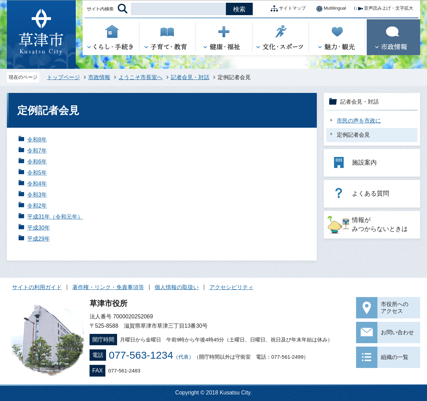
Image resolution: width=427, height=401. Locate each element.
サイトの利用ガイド (37, 287)
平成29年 (38, 239)
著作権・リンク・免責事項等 (108, 287)
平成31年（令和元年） (55, 217)
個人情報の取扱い (177, 287)
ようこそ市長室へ (140, 77)
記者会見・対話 (190, 77)
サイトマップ (287, 8)
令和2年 (37, 206)
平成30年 (38, 228)
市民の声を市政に (359, 121)
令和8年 (37, 140)
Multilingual (329, 8)
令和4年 (37, 184)
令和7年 (37, 151)
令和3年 (37, 195)
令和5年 (37, 173)
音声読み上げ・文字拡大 (383, 8)
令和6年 (37, 162)
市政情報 (99, 77)
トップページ (63, 77)
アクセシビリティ (231, 287)
